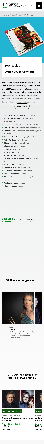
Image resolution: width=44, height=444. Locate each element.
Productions (15, 15)
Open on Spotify (34, 220)
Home (4, 15)
